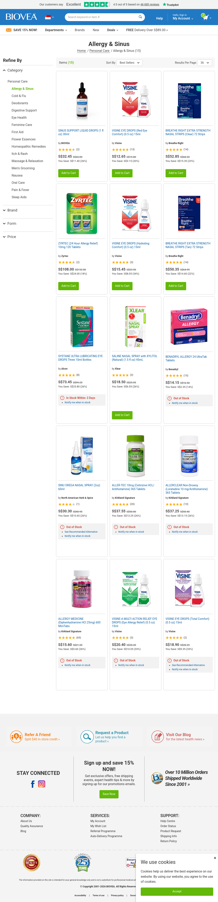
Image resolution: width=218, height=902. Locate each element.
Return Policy (168, 841)
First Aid (17, 132)
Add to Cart (68, 173)
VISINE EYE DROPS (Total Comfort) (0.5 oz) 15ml (187, 620)
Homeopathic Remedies (29, 146)
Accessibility (80, 896)
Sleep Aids (19, 197)
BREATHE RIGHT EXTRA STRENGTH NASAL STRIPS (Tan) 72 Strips (188, 245)
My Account (97, 821)
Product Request (170, 831)
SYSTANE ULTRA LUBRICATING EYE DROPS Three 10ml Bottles (80, 357)
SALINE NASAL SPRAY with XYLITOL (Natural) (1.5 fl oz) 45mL (134, 357)
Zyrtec (64, 256)
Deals (112, 30)
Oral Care (18, 183)
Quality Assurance (31, 826)
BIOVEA (65, 143)
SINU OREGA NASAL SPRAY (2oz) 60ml (79, 487)
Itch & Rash (20, 154)
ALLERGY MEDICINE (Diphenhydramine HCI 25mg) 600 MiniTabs (79, 622)
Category (13, 70)
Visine (118, 143)
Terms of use (98, 896)
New (96, 30)
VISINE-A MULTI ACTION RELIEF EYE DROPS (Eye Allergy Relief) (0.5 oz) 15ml (134, 622)
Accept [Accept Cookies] (177, 891)
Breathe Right (176, 143)
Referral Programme (103, 831)
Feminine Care (22, 125)
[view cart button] (207, 17)
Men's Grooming (23, 168)
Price (9, 236)
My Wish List (98, 826)
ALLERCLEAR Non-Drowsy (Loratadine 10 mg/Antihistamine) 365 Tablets (187, 489)
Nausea (17, 175)
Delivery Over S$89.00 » (147, 30)
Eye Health (19, 118)
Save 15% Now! (21, 30)
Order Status (168, 826)
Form (9, 223)
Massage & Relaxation (27, 161)
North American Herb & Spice (77, 497)
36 (205, 62)
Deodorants (20, 103)
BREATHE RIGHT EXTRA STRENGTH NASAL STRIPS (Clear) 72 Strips (188, 132)
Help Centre (167, 821)
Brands (80, 30)
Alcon (64, 368)
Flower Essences (24, 139)
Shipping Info (168, 836)
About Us (26, 821)
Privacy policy (117, 896)
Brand (10, 210)
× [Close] (215, 857)
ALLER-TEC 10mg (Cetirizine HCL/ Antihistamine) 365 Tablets (133, 487)
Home (81, 51)
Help (159, 18)
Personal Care (99, 51)
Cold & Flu (19, 96)
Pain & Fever (20, 190)
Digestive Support (24, 110)
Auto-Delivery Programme (106, 836)
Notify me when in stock (77, 402)
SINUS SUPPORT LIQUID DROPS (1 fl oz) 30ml (80, 132)
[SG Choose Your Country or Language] (49, 17)
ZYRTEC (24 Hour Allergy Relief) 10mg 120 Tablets (78, 245)
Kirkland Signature (125, 497)
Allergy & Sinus (22, 89)
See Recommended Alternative (81, 531)
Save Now (109, 794)
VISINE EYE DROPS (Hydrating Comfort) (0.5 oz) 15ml (130, 245)
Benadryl (173, 369)
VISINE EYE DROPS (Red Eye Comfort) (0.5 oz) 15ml (129, 132)
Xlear (118, 368)
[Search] (140, 17)
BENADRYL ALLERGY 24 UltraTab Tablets (186, 358)
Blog (23, 831)
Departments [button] (56, 30)
